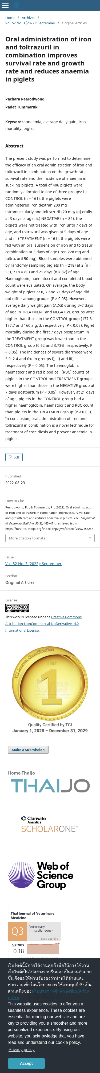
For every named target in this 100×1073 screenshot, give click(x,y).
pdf (16, 457)
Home (10, 17)
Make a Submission (28, 749)
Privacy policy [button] (22, 1049)
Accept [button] (26, 1063)
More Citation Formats (27, 538)
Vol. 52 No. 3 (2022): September (30, 23)
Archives (28, 17)
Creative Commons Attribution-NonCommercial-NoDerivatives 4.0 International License (43, 624)
